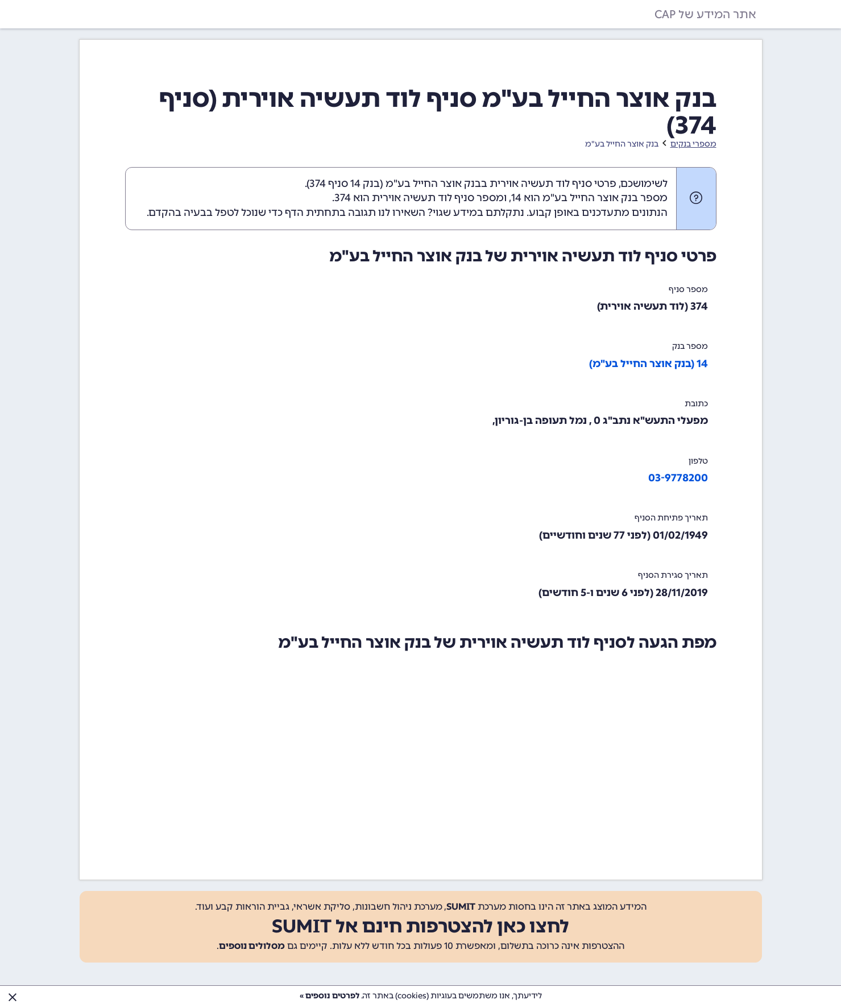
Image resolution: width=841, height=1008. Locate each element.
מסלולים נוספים (252, 945)
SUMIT (460, 906)
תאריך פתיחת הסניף (671, 518)
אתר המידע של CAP (705, 14)
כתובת (696, 404)
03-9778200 (678, 478)
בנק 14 (365, 183)
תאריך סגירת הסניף (673, 575)
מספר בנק (690, 346)
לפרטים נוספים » (329, 996)
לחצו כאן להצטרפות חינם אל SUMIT (420, 926)
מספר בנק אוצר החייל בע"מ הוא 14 (589, 197)
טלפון (698, 461)
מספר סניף (688, 289)
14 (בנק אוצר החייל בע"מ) (648, 363)
